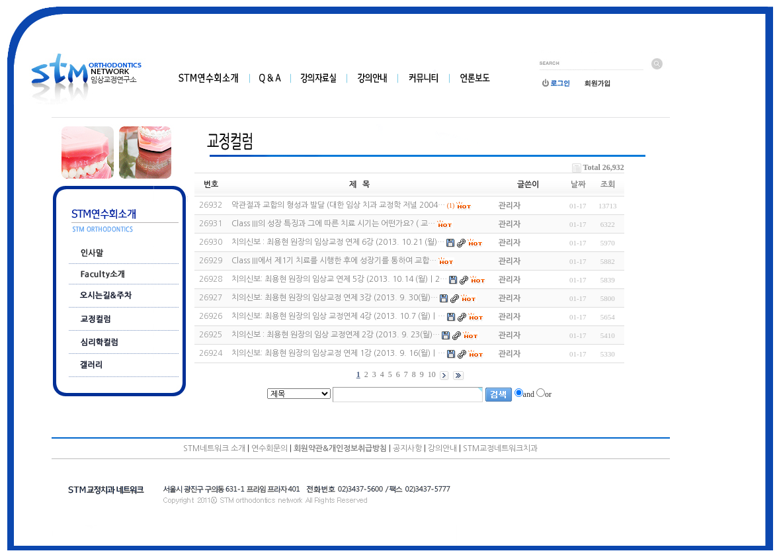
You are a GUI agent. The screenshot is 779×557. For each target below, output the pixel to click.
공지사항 (407, 448)
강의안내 (442, 448)
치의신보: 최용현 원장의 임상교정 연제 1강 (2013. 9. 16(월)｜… (338, 353)
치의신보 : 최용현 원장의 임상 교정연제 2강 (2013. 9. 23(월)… (335, 335)
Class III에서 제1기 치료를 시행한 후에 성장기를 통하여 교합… (333, 261)
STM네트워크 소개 (214, 448)
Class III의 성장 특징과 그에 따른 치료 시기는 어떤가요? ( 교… (333, 224)
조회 (607, 185)
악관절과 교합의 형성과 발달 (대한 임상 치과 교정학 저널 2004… (338, 205)
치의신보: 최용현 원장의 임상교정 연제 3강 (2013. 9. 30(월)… (334, 298)
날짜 (578, 185)
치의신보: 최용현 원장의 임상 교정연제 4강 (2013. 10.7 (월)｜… (338, 316)
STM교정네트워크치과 (500, 448)
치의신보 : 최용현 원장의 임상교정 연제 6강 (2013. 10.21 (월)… (337, 242)
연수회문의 (269, 448)
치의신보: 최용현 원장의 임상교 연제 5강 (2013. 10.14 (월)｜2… (339, 279)
